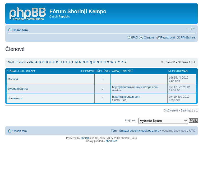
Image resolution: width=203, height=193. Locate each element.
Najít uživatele (17, 62)
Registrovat (167, 37)
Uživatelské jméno (21, 71)
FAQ (135, 37)
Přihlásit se (188, 37)
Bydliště (127, 71)
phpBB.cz (111, 141)
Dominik (13, 79)
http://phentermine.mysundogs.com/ (135, 87)
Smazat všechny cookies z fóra (139, 130)
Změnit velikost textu (191, 29)
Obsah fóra (20, 30)
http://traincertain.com (126, 96)
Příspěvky (102, 71)
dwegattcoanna (18, 88)
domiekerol (15, 98)
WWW (115, 71)
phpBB (85, 138)
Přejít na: (130, 120)
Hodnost (87, 71)
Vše (31, 62)
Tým (114, 130)
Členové (149, 37)
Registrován (178, 71)
